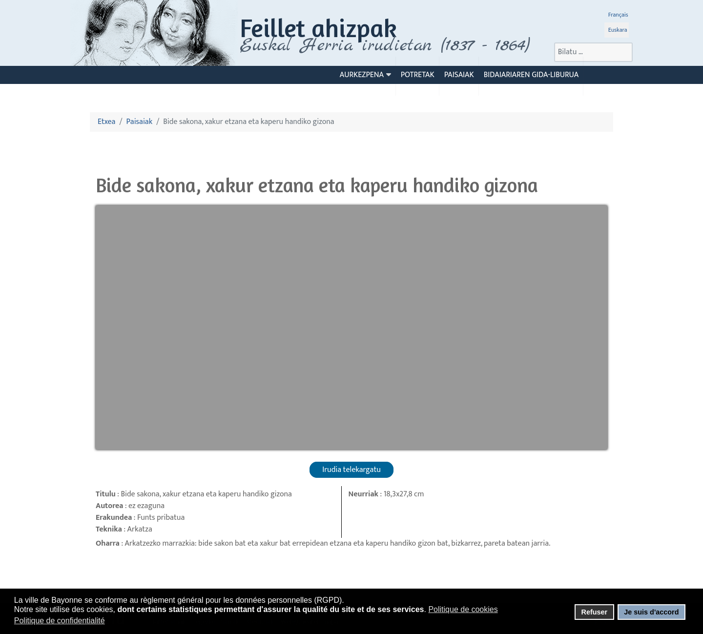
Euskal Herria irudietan (385, 45)
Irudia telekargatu (351, 469)
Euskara (617, 30)
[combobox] (593, 52)
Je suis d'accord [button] (651, 612)
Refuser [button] (594, 612)
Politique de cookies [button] (462, 609)
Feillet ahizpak (318, 27)
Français (618, 15)
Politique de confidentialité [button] (59, 620)
